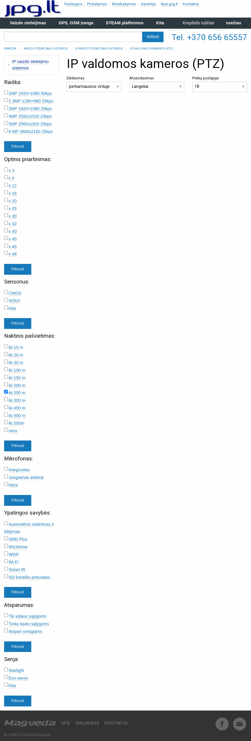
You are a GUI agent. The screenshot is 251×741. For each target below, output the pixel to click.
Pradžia (10, 48)
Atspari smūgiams (25, 631)
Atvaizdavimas (156, 84)
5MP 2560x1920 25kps (30, 124)
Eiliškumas (94, 84)
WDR (14, 554)
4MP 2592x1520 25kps (30, 116)
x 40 (13, 231)
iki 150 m (17, 377)
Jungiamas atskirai (26, 477)
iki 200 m (17, 385)
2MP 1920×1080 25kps (30, 108)
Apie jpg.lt (169, 4)
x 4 (11, 178)
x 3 (11, 170)
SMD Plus (18, 539)
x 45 (13, 239)
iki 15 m (16, 347)
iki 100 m (17, 370)
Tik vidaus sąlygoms (28, 616)
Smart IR (17, 569)
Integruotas (19, 469)
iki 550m (17, 423)
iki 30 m (16, 362)
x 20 (13, 201)
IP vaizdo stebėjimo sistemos (99, 48)
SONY (15, 300)
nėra (13, 430)
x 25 (13, 208)
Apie (66, 723)
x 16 (13, 193)
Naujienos (87, 723)
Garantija (148, 4)
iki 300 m (17, 400)
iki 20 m (16, 355)
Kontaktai (191, 4)
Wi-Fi (14, 562)
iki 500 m (17, 415)
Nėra (13, 485)
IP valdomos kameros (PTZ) (151, 48)
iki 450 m (17, 408)
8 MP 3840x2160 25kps (31, 131)
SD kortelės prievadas (29, 577)
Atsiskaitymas (124, 4)
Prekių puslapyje (219, 84)
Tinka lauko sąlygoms (29, 624)
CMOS (15, 293)
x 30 (13, 216)
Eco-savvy (18, 678)
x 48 (13, 254)
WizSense (18, 546)
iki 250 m (17, 392)
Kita (12, 308)
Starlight (16, 670)
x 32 (13, 223)
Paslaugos (73, 4)
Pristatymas (97, 4)
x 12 (13, 185)
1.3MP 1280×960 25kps (31, 101)
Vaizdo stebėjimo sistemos (46, 48)
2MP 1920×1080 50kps (30, 93)
